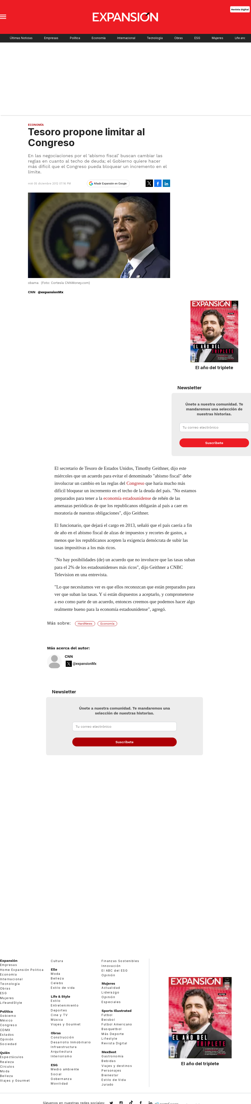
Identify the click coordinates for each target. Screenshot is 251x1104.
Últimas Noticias (21, 38)
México (6, 1020)
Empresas (51, 38)
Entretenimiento (65, 1005)
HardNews (85, 623)
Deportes (59, 1010)
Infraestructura (64, 1047)
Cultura (57, 961)
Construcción (62, 1037)
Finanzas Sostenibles (120, 961)
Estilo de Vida (113, 1080)
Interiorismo (61, 1056)
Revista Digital (240, 9)
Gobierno (8, 1016)
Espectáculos (12, 1057)
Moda (5, 1071)
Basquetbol (111, 1029)
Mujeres (217, 38)
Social (56, 1074)
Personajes (111, 1070)
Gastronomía (112, 1056)
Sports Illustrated (116, 1011)
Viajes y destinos (116, 1066)
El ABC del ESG (114, 970)
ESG (197, 38)
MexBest (108, 1052)
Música (57, 1019)
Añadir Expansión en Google (110, 183)
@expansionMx (50, 292)
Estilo (56, 1001)
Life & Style (60, 996)
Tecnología (155, 38)
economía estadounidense (127, 498)
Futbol (107, 1015)
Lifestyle (109, 1038)
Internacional (126, 38)
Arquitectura (61, 1051)
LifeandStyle (11, 1003)
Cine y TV (59, 1015)
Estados (7, 1034)
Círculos (7, 1066)
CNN (69, 656)
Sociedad (8, 1044)
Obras (178, 38)
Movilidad (59, 1083)
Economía (99, 38)
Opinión (7, 1039)
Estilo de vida (63, 988)
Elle (54, 969)
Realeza (7, 1062)
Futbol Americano (116, 1024)
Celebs (57, 983)
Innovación (111, 966)
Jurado (107, 1084)
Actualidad (110, 988)
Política (75, 38)
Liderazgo (110, 992)
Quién (5, 1053)
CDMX (5, 1030)
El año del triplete (214, 367)
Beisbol (108, 1019)
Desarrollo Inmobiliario (71, 1042)
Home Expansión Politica (22, 970)
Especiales (111, 1002)
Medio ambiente (65, 1069)
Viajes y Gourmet (15, 1080)
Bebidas (108, 1061)
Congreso (135, 483)
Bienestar (109, 1075)
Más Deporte (112, 1034)
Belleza (6, 1076)
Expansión (8, 961)
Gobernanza (61, 1079)
